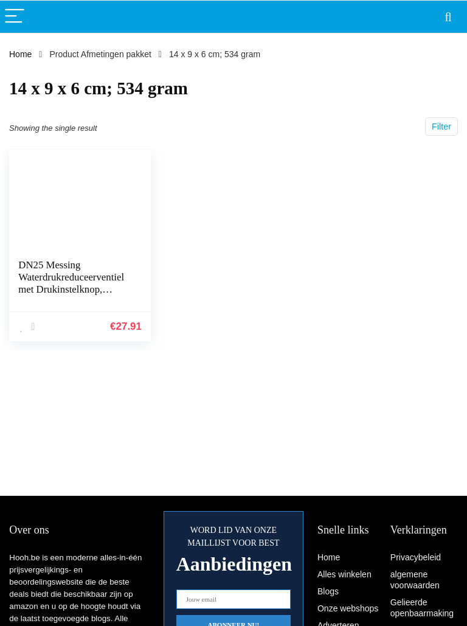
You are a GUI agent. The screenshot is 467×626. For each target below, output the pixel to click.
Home (20, 54)
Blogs (328, 591)
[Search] (448, 17)
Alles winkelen (344, 574)
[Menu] (14, 17)
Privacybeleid (415, 557)
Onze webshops (347, 608)
